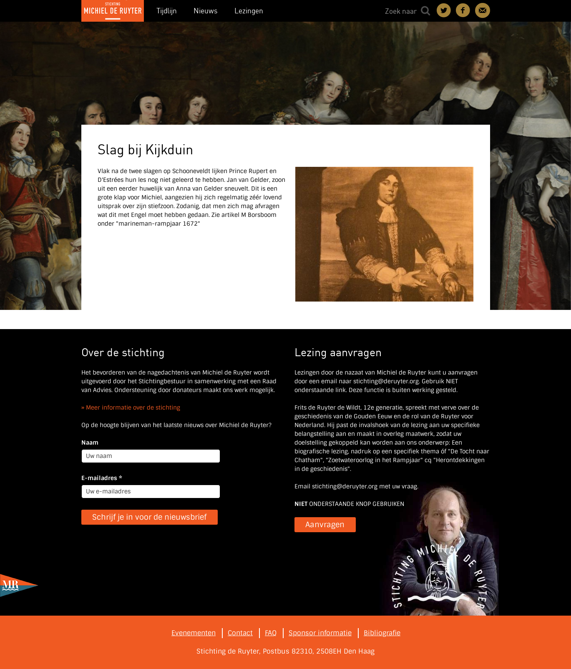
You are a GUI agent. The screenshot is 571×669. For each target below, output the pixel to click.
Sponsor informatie (320, 633)
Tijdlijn (166, 10)
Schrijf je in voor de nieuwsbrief (149, 517)
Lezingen (248, 10)
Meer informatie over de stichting (133, 407)
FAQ (271, 633)
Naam (89, 442)
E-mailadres (101, 478)
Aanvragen (325, 525)
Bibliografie (382, 633)
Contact (482, 10)
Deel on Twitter (444, 10)
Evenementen (193, 633)
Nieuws (206, 10)
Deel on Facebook (463, 10)
